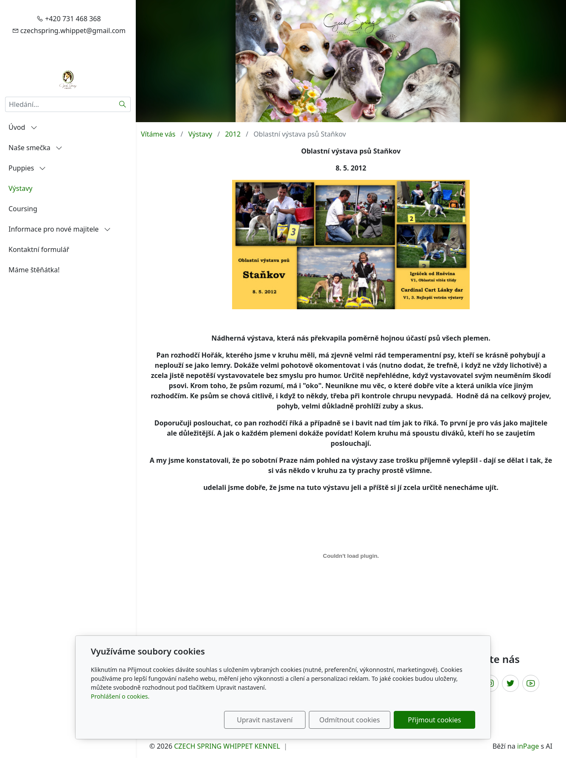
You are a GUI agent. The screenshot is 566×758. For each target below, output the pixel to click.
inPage (528, 746)
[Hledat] (123, 104)
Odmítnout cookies (349, 719)
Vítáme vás (158, 134)
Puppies (27, 168)
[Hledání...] (60, 104)
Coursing (22, 208)
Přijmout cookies (434, 719)
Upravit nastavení (264, 719)
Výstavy (20, 188)
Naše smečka (35, 147)
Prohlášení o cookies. (120, 696)
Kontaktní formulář (38, 249)
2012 (233, 134)
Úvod (22, 127)
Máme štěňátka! (34, 269)
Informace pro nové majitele (59, 229)
